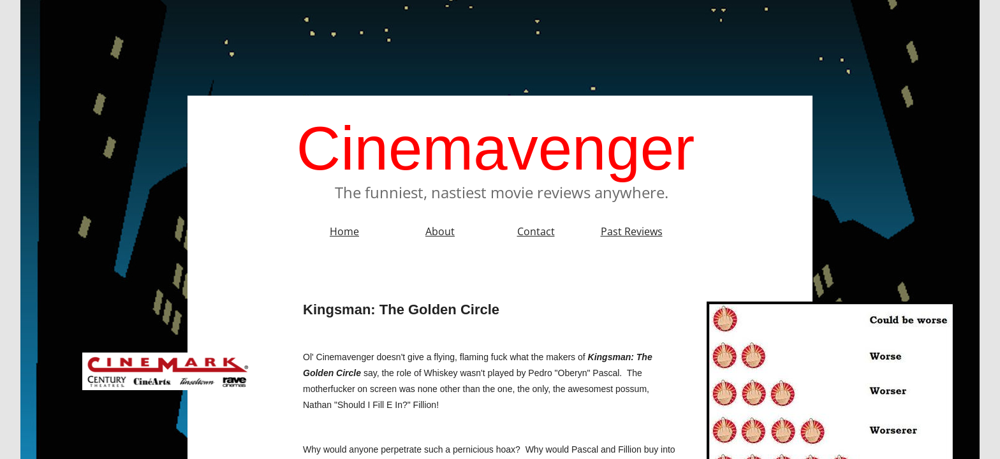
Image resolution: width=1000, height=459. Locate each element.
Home (344, 231)
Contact (536, 231)
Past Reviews (632, 231)
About (440, 231)
